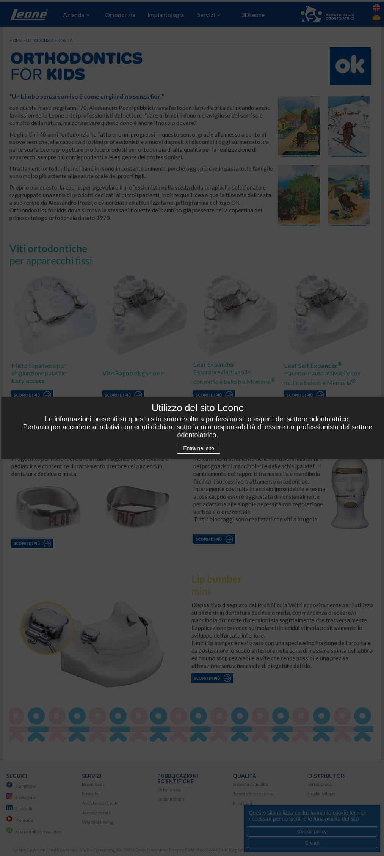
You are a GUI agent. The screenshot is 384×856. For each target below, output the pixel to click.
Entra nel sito (198, 448)
